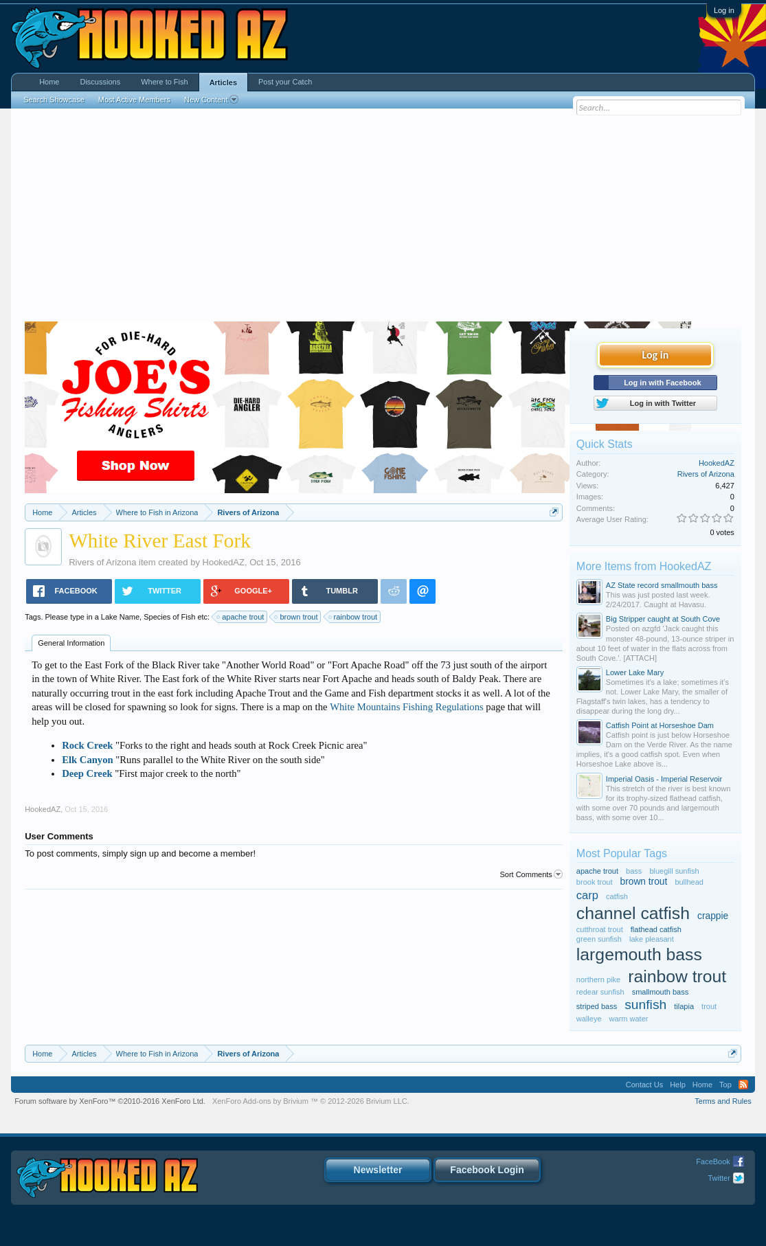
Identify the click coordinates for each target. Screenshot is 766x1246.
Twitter (719, 1178)
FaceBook (713, 1161)
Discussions (100, 82)
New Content (211, 99)
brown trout (296, 617)
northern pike (598, 979)
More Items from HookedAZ (644, 566)
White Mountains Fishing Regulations (407, 706)
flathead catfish (656, 929)
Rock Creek (87, 745)
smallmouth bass (660, 992)
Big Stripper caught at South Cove (663, 619)
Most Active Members (134, 99)
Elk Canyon (87, 759)
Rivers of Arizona (102, 562)
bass (634, 871)
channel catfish (633, 913)
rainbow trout (354, 617)
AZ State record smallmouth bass (662, 585)
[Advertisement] (383, 218)
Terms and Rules (723, 1101)
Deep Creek (87, 773)
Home (49, 82)
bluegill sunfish (674, 871)
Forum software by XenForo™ (109, 1101)
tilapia (684, 1006)
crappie (712, 916)
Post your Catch (285, 82)
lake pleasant (651, 939)
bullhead (689, 882)
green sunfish (599, 939)
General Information (71, 643)
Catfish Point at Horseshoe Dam (660, 725)
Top (725, 1084)
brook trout (594, 882)
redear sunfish (600, 992)
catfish (617, 896)
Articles (223, 82)
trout (709, 1006)
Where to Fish (164, 82)
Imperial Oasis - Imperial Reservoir (664, 779)
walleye (589, 1019)
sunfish (645, 1004)
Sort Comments (530, 874)
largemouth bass (639, 954)
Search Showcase (54, 99)
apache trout (241, 617)
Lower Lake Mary (635, 672)
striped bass (596, 1006)
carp (587, 895)
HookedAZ (224, 562)
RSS (743, 1084)
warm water (629, 1019)
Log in (724, 10)
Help (678, 1084)
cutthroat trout (599, 929)
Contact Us (644, 1084)
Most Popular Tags (621, 853)
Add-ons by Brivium (310, 1101)
